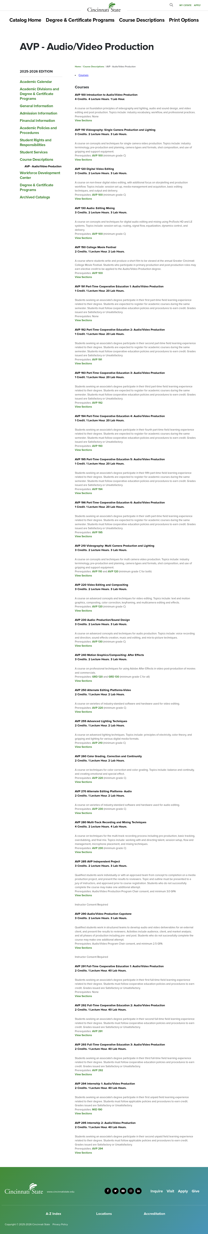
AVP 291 (97, 1031)
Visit (170, 1191)
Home (78, 66)
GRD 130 (114, 676)
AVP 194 (97, 489)
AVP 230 (97, 809)
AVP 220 (97, 707)
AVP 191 (97, 359)
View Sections (83, 120)
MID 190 (97, 1109)
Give (195, 1191)
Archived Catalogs (35, 197)
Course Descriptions (142, 20)
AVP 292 (97, 1070)
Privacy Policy (60, 1224)
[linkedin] (138, 1191)
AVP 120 (113, 571)
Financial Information (37, 120)
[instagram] (131, 1191)
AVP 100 (97, 155)
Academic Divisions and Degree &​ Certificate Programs (39, 94)
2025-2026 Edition (36, 71)
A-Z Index (53, 1214)
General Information (36, 106)
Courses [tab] (83, 75)
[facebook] (108, 1191)
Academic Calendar (36, 81)
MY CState (185, 5)
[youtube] (123, 1191)
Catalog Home (25, 20)
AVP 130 (97, 641)
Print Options (184, 20)
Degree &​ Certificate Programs (36, 187)
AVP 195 (97, 532)
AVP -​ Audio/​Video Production (43, 166)
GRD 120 (97, 676)
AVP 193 (97, 446)
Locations (104, 1214)
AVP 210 (97, 743)
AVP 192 (97, 402)
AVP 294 (97, 1148)
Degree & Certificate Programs (80, 20)
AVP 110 (97, 571)
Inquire (157, 1191)
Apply (183, 1191)
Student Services (33, 152)
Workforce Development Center (40, 175)
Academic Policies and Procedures (38, 130)
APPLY (197, 5)
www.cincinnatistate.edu (60, 1191)
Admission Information (38, 113)
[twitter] (115, 1191)
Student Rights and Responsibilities (35, 142)
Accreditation (154, 1214)
